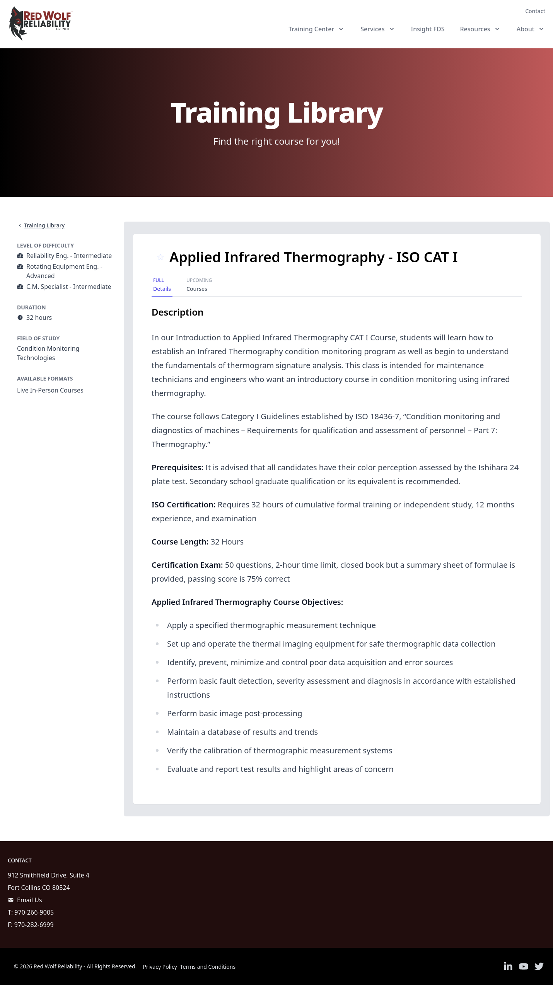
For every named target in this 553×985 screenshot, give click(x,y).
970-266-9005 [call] (34, 912)
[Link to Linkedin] (508, 966)
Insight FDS (428, 29)
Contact (535, 11)
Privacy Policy (160, 966)
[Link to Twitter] (539, 966)
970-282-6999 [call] (34, 924)
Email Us (29, 900)
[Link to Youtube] (523, 966)
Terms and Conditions (208, 966)
